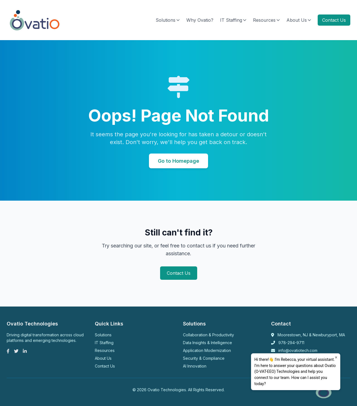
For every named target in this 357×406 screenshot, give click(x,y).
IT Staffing (233, 20)
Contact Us (334, 20)
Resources (266, 20)
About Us (298, 20)
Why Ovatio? (199, 20)
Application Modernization (207, 350)
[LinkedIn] (25, 351)
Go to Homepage (178, 161)
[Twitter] (16, 351)
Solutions (168, 20)
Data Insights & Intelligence (207, 342)
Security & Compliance (204, 358)
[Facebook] (8, 351)
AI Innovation (194, 366)
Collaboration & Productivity (208, 334)
